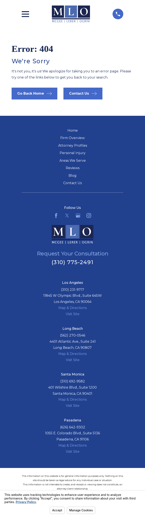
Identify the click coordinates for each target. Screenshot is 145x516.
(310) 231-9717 (72, 290)
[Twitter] (67, 215)
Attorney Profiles (72, 145)
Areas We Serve (72, 161)
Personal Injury (73, 153)
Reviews (72, 168)
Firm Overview (72, 138)
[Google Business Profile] (78, 215)
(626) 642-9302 (72, 427)
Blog (72, 176)
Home (72, 130)
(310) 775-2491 (72, 262)
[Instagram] (88, 215)
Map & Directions (72, 308)
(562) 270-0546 (72, 335)
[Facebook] (56, 215)
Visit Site (72, 314)
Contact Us (72, 183)
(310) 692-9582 (72, 381)
